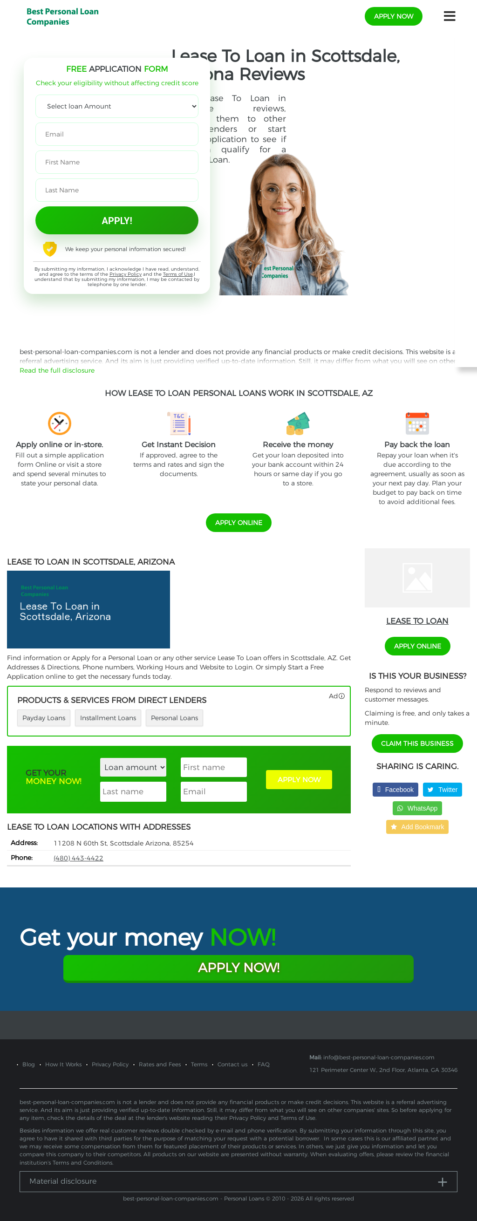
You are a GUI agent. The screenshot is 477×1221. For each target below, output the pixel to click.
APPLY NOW (299, 779)
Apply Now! (238, 967)
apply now (393, 16)
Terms (199, 1064)
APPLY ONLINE (238, 522)
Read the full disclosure (57, 370)
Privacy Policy (125, 274)
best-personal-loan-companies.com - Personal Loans (193, 1198)
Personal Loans (174, 718)
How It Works (63, 1064)
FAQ (264, 1064)
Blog (28, 1064)
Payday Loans (43, 718)
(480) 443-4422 (78, 858)
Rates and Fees (160, 1064)
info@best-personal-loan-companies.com (379, 1057)
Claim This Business (417, 743)
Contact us (232, 1064)
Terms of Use (178, 274)
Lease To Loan (417, 621)
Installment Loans (108, 718)
